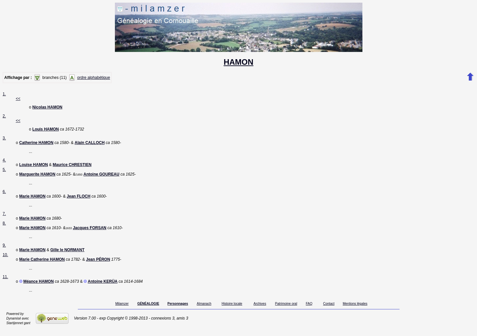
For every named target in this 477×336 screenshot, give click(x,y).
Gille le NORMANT (67, 255)
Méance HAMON (38, 288)
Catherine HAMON (36, 144)
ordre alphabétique (93, 77)
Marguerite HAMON (37, 177)
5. (4, 172)
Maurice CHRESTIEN (72, 167)
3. (4, 139)
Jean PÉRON (98, 266)
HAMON (238, 62)
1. (4, 94)
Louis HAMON (46, 130)
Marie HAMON (32, 200)
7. (4, 217)
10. (5, 260)
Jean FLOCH (78, 200)
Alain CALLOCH (89, 144)
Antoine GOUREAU (101, 177)
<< (18, 98)
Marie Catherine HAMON (42, 266)
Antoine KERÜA (103, 288)
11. (5, 283)
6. (4, 195)
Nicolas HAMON (47, 108)
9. (4, 250)
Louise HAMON (33, 167)
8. (4, 228)
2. (4, 116)
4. (4, 162)
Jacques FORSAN (89, 233)
